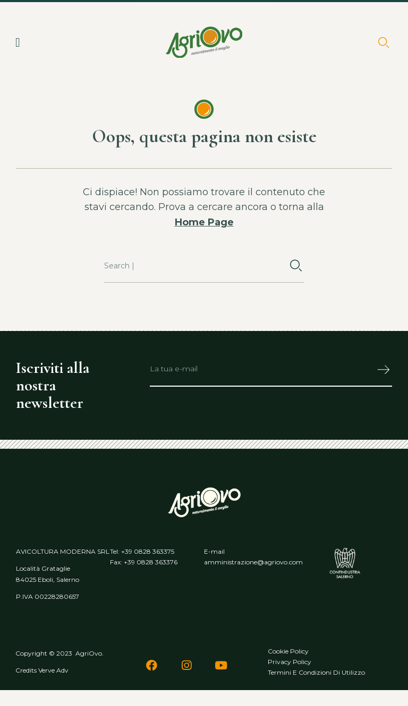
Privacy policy (289, 662)
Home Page (204, 222)
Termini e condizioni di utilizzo (316, 672)
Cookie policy (288, 651)
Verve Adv (53, 670)
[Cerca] (296, 266)
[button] (17, 42)
